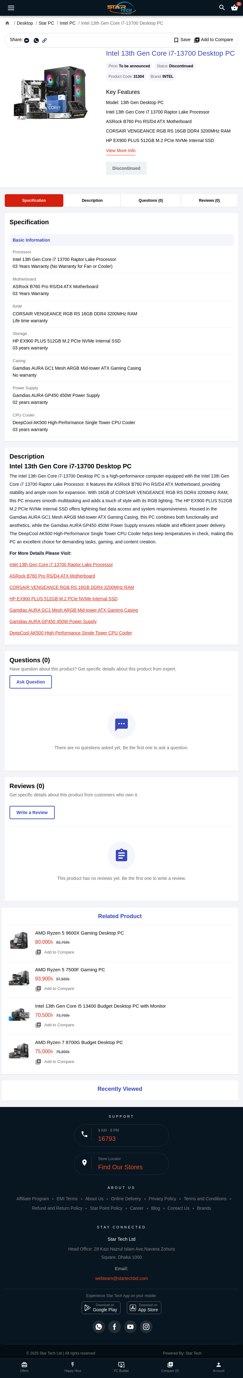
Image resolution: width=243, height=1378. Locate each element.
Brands (204, 1208)
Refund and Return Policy (57, 1208)
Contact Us (179, 1208)
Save (181, 40)
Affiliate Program (32, 1198)
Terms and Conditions (205, 1198)
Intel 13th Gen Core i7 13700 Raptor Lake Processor (61, 564)
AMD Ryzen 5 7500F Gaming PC (70, 969)
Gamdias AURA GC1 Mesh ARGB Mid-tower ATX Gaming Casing (73, 610)
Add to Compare (213, 40)
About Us (94, 1198)
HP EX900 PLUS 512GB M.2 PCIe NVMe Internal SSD (63, 598)
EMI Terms (67, 1198)
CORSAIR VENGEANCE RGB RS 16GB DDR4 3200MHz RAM (71, 587)
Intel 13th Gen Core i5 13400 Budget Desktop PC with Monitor (100, 1006)
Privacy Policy (162, 1198)
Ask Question (30, 681)
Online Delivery (126, 1198)
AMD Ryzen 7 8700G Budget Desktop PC (79, 1042)
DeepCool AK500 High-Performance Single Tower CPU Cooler (70, 632)
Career (137, 1208)
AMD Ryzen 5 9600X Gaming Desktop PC (79, 933)
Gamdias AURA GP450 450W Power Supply (53, 621)
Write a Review (32, 812)
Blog (155, 1208)
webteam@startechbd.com (121, 1278)
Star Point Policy (106, 1208)
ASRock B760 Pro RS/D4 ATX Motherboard (52, 575)
